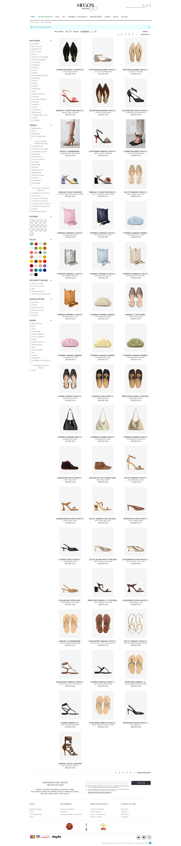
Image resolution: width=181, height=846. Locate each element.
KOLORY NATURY (38, 159)
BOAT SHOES (37, 52)
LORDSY (35, 86)
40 (40, 225)
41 (45, 225)
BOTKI (34, 54)
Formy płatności (96, 812)
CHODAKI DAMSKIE (39, 60)
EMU (33, 326)
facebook (149, 837)
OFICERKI (35, 96)
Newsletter (64, 812)
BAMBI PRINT (37, 128)
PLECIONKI (36, 183)
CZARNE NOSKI (37, 146)
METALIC (35, 167)
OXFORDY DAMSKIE (39, 99)
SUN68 (34, 355)
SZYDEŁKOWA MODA (40, 198)
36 (40, 221)
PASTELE (35, 178)
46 (31, 234)
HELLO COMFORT (38, 337)
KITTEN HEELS (37, 157)
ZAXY (34, 370)
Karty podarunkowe (67, 809)
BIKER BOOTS (37, 49)
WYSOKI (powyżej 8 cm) (41, 294)
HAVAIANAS (36, 331)
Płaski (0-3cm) (37, 310)
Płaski (34, 305)
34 (31, 221)
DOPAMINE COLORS (39, 151)
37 (45, 221)
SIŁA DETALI (36, 196)
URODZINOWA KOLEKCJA (41, 203)
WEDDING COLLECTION (40, 206)
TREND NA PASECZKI (39, 201)
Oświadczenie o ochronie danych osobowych (99, 792)
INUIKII (34, 339)
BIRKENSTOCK (37, 323)
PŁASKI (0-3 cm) (38, 286)
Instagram (124, 817)
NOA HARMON (37, 350)
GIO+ (34, 329)
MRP (33, 347)
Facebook (124, 809)
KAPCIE (34, 70)
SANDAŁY (35, 104)
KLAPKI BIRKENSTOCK (40, 75)
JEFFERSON (36, 154)
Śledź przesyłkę (96, 817)
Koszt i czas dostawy (97, 814)
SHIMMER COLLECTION (40, 193)
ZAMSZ (34, 209)
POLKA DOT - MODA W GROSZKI (41, 189)
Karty (31, 817)
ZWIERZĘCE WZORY (39, 211)
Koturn (35, 302)
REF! (33, 289)
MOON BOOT (37, 344)
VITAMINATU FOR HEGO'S (41, 360)
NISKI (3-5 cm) (37, 283)
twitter (139, 837)
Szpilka (35, 315)
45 (45, 230)
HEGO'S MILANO (38, 334)
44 (40, 230)
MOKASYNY (36, 89)
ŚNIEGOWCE (36, 112)
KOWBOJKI (36, 78)
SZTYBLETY (36, 120)
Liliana (34, 83)
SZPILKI (35, 118)
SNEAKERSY (36, 110)
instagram (144, 837)
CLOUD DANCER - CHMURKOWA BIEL (41, 142)
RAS (33, 352)
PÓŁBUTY (35, 102)
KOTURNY (35, 162)
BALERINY (35, 44)
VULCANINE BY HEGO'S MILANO (40, 366)
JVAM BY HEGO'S (38, 342)
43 (36, 230)
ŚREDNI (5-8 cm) (38, 291)
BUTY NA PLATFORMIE (40, 57)
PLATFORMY (36, 180)
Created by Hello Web (142, 843)
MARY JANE (36, 165)
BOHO (34, 131)
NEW (34, 91)
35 (36, 221)
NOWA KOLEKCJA (38, 94)
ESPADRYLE (36, 65)
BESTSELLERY (96, 17)
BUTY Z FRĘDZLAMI (39, 136)
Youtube (124, 812)
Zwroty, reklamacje (97, 809)
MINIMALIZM (36, 172)
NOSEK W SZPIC (38, 175)
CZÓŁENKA (36, 62)
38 (31, 225)
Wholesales (125, 814)
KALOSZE (35, 67)
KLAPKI (34, 73)
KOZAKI (35, 81)
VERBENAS (36, 358)
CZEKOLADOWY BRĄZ (40, 149)
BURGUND (36, 134)
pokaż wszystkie (145, 31)
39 (36, 225)
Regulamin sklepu (36, 809)
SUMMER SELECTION (39, 115)
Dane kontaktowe (36, 814)
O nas (32, 812)
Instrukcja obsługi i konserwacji (71, 814)
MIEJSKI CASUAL (38, 170)
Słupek (35, 313)
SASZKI (34, 107)
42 (31, 230)
